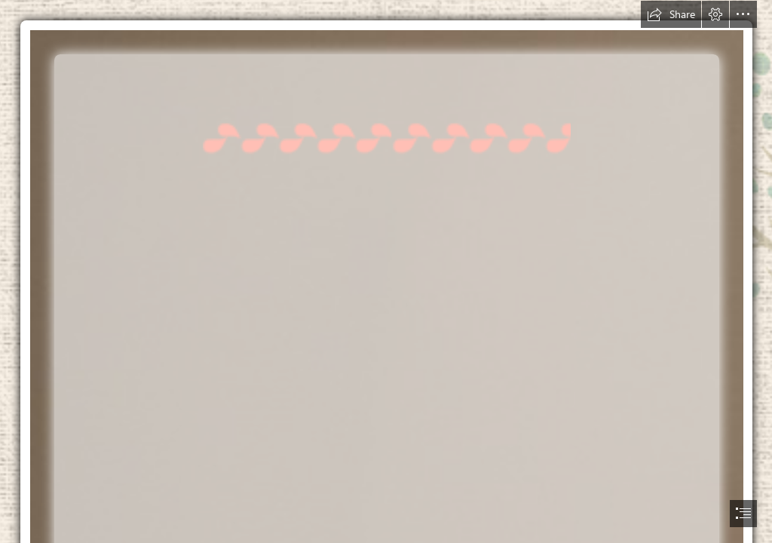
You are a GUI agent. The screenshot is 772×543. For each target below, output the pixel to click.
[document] (386, 271)
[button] (671, 14)
